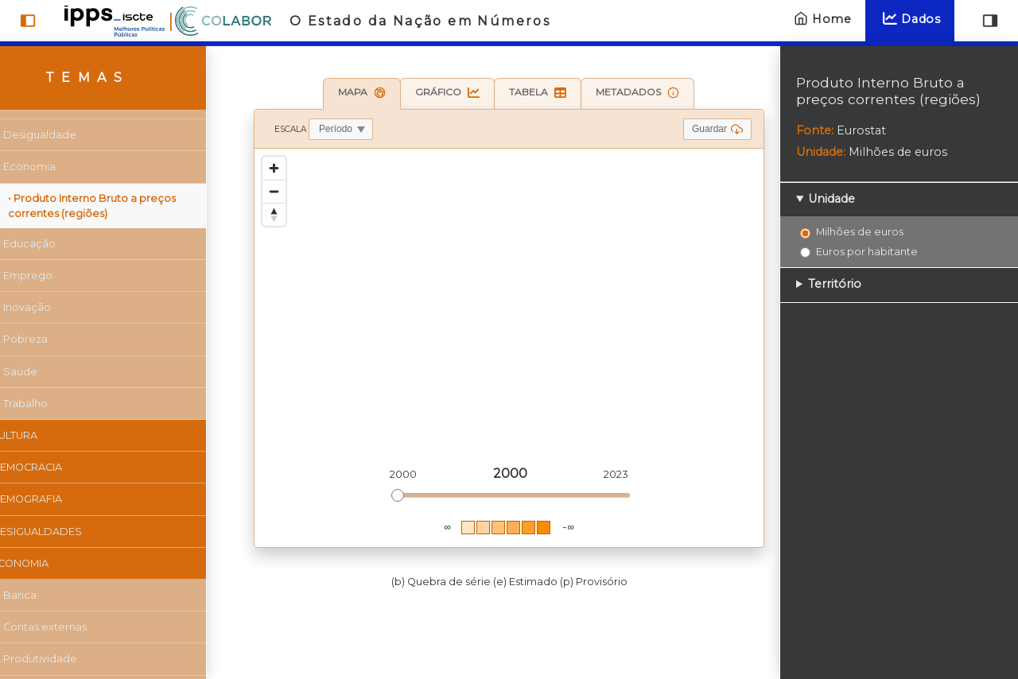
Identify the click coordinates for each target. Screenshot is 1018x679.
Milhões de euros (859, 231)
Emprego (59, 275)
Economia (61, 167)
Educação (61, 244)
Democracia (58, 467)
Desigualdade (71, 135)
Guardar (717, 129)
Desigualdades (68, 531)
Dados (910, 18)
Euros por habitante (867, 251)
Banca (51, 595)
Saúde (52, 372)
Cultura (46, 435)
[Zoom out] (274, 191)
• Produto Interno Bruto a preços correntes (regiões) (124, 205)
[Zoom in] (274, 168)
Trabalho (57, 403)
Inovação (59, 307)
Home (821, 18)
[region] (509, 348)
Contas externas (77, 627)
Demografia (58, 499)
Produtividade (72, 659)
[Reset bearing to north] (274, 214)
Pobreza (57, 339)
